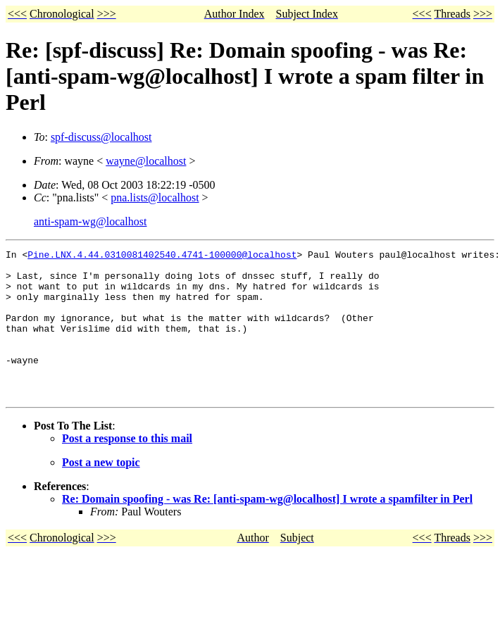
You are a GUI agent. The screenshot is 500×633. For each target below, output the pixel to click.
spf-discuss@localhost (101, 137)
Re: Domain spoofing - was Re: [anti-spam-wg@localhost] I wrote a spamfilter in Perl (267, 528)
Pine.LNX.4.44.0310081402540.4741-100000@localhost (161, 256)
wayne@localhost (146, 161)
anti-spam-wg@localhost (90, 221)
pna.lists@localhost (155, 197)
